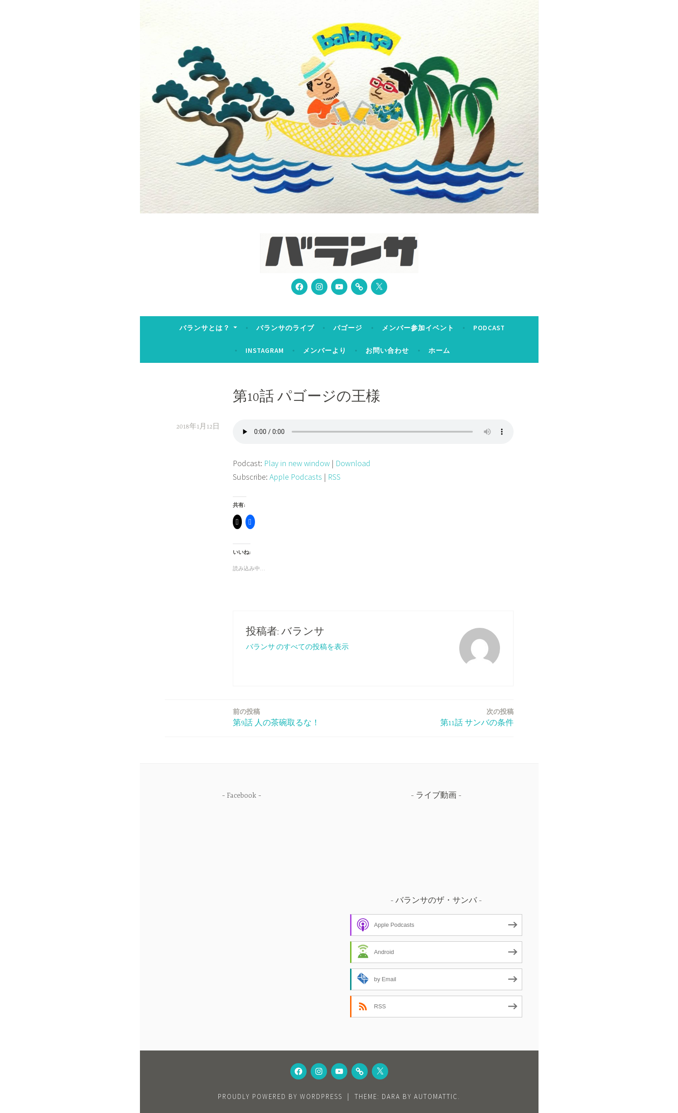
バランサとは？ (204, 327)
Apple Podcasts (295, 477)
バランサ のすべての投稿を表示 (297, 646)
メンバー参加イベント (418, 327)
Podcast (489, 327)
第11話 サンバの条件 (477, 717)
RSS (334, 477)
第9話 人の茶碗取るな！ (276, 717)
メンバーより (324, 350)
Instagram (264, 350)
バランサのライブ (285, 327)
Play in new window (297, 463)
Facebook (241, 796)
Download (353, 463)
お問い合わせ (387, 350)
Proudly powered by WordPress (280, 1096)
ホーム (439, 350)
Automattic (436, 1096)
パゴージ (347, 327)
